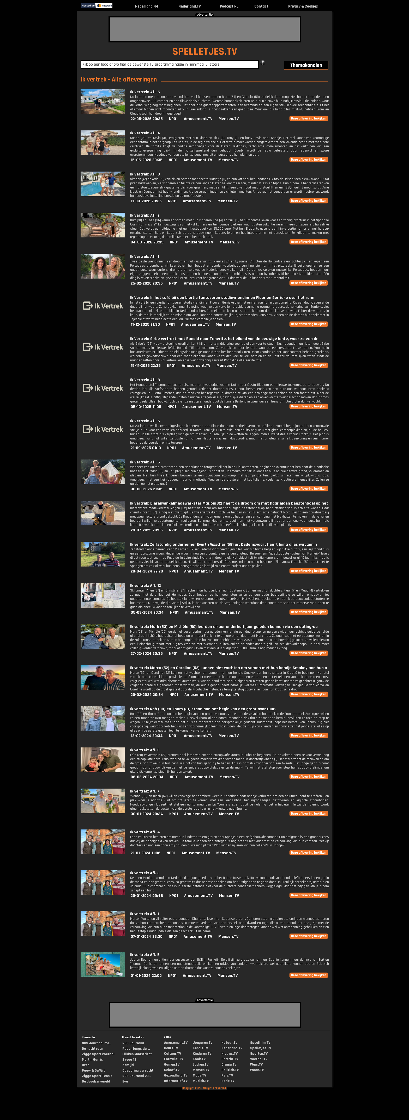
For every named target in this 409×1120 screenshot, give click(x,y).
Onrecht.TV (229, 1059)
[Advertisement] (205, 29)
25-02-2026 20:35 (147, 283)
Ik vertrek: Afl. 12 (145, 585)
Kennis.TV (200, 1048)
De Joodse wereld (96, 1081)
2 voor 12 (129, 1059)
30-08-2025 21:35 (147, 489)
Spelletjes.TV (260, 1048)
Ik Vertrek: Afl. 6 (145, 421)
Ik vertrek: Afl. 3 (145, 873)
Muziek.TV (201, 1081)
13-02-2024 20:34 (147, 736)
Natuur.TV (229, 1042)
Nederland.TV (189, 6)
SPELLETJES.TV (204, 51)
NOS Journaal (133, 1043)
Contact (261, 6)
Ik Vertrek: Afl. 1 (144, 256)
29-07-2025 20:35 (147, 530)
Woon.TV (257, 1070)
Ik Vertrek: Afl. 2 (145, 215)
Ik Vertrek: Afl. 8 (145, 380)
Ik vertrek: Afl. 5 (145, 955)
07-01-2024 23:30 (147, 936)
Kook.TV (199, 1059)
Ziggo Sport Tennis (97, 1076)
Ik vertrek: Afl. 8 (145, 750)
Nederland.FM (146, 6)
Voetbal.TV (258, 1059)
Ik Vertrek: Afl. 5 (145, 92)
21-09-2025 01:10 (146, 448)
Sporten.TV (259, 1053)
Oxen (85, 1065)
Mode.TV (199, 1075)
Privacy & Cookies (303, 6)
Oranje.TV (228, 1064)
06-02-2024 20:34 (147, 777)
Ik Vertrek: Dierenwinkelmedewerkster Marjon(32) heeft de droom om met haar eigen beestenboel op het (229, 503)
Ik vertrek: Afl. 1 (144, 914)
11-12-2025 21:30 (145, 324)
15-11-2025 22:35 (146, 365)
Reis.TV (227, 1075)
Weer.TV (256, 1064)
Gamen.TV (171, 1064)
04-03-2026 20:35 (147, 242)
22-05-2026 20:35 (147, 119)
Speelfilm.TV (260, 1042)
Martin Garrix (92, 1059)
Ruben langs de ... (136, 1048)
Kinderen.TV (202, 1053)
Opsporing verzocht (137, 1070)
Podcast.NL (229, 6)
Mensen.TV (229, 119)
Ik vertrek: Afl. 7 (144, 791)
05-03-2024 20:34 (147, 612)
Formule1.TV (173, 1059)
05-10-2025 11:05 (146, 407)
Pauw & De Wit (93, 1070)
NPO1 (173, 119)
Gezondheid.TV (175, 1075)
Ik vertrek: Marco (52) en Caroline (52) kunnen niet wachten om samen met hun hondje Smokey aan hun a (228, 668)
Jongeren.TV (202, 1042)
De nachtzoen (92, 1048)
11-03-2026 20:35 (146, 201)
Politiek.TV (230, 1070)
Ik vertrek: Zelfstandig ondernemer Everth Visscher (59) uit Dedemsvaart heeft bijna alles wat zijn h (223, 544)
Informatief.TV (176, 1081)
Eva (125, 1081)
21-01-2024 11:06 (145, 853)
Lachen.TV (200, 1064)
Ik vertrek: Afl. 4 (145, 832)
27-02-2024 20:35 (147, 653)
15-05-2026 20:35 (147, 160)
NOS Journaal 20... (136, 1076)
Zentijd (128, 1065)
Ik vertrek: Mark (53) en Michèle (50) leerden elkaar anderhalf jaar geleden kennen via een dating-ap (224, 627)
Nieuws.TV (229, 1053)
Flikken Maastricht (137, 1054)
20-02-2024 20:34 (147, 694)
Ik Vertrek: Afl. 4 (145, 133)
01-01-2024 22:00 (146, 975)
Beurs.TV (171, 1048)
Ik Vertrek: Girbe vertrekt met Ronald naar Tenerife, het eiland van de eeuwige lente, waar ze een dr (224, 339)
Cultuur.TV (172, 1053)
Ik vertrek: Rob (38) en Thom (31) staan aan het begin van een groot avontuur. (203, 709)
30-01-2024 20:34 (147, 814)
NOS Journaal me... (96, 1043)
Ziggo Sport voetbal (98, 1054)
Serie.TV (227, 1081)
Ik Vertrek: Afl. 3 (145, 174)
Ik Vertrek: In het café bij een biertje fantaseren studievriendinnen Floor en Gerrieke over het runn (222, 297)
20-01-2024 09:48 (147, 895)
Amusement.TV (198, 119)
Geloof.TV (171, 1070)
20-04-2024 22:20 (147, 571)
